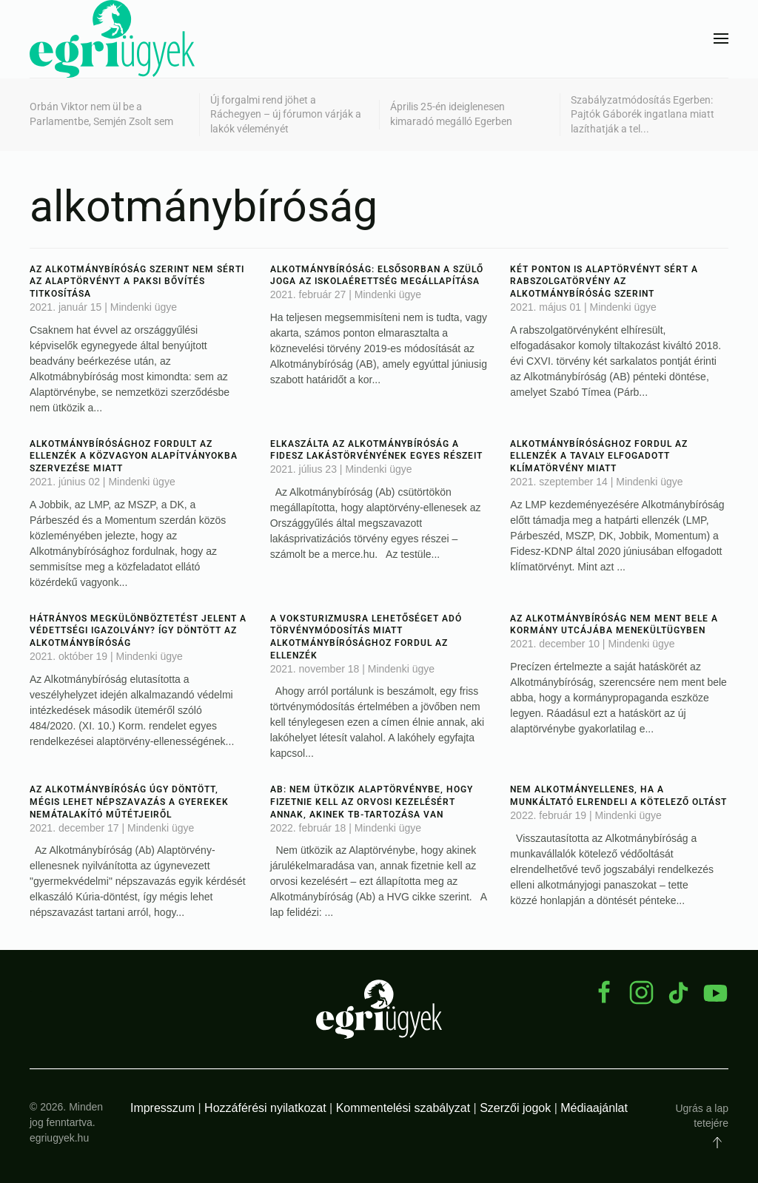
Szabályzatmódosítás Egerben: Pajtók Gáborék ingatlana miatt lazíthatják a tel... (642, 114)
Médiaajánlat (594, 1108)
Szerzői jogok (515, 1108)
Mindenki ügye (143, 307)
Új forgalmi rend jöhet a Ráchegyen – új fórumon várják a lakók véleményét (285, 114)
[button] (721, 38)
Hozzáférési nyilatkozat (265, 1108)
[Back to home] (112, 39)
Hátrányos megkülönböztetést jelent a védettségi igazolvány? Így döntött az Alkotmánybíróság (138, 631)
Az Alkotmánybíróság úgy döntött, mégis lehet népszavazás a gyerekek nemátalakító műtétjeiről (129, 802)
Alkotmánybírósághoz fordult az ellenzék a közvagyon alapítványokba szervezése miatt (134, 456)
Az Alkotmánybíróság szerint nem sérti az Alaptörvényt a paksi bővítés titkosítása (137, 282)
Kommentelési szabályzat (403, 1108)
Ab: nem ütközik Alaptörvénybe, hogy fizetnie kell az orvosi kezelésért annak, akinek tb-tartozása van (371, 802)
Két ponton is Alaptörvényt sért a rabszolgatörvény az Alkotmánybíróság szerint (604, 282)
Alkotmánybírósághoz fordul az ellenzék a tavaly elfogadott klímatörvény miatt (599, 456)
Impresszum (162, 1108)
